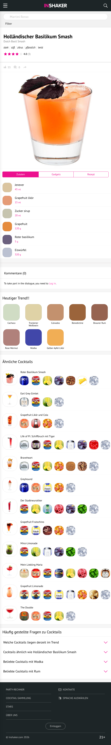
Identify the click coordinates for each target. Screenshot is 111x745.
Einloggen (55, 726)
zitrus (20, 47)
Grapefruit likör (60, 200)
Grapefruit (60, 226)
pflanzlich (30, 47)
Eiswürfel (60, 252)
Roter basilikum (60, 239)
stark (6, 47)
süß (13, 47)
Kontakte (66, 689)
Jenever (60, 187)
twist (40, 47)
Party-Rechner (15, 689)
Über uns (12, 715)
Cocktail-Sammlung (18, 698)
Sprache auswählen (73, 698)
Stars (9, 706)
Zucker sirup (60, 213)
